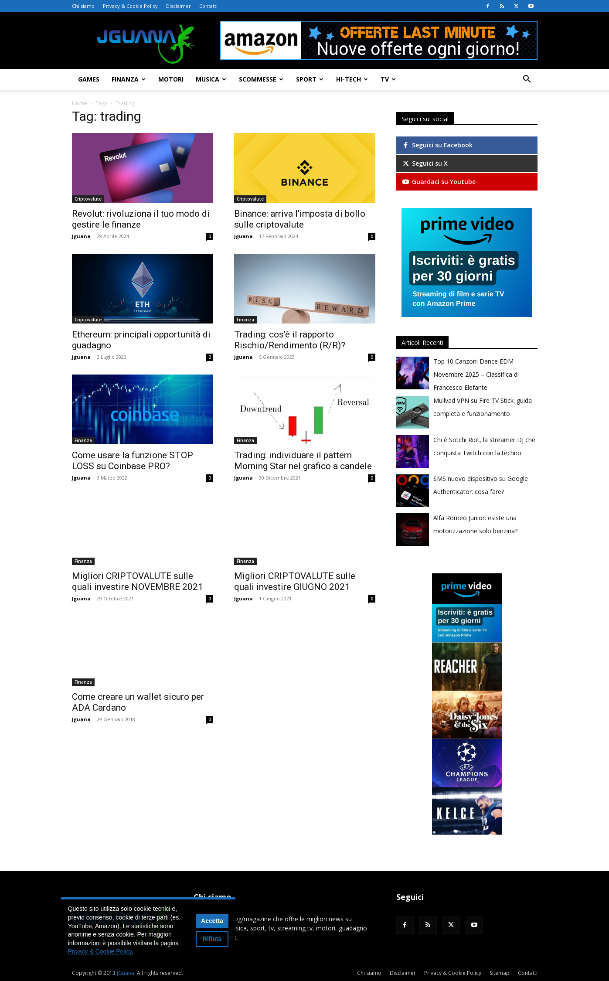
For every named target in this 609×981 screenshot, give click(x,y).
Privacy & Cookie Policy (130, 6)
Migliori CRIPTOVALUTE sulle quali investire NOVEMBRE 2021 (137, 581)
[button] (527, 80)
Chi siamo (83, 6)
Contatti (208, 6)
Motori (171, 79)
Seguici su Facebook (437, 145)
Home (79, 103)
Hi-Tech (352, 79)
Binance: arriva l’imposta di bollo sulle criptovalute (299, 219)
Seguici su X (424, 163)
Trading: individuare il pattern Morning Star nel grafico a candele (303, 460)
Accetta (212, 920)
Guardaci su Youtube (438, 181)
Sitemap (500, 973)
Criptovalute (88, 199)
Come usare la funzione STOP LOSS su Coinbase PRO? (132, 460)
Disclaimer (178, 6)
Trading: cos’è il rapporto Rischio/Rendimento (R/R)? (289, 340)
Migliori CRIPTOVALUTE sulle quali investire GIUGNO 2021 (294, 581)
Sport (309, 79)
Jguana (81, 236)
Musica (211, 79)
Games (88, 79)
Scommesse (261, 79)
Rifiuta (212, 938)
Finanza (129, 79)
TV (388, 79)
